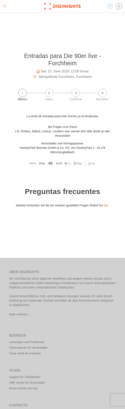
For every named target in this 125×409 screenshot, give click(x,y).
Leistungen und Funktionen (27, 342)
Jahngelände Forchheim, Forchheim (62, 76)
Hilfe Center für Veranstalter (27, 382)
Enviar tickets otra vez (23, 388)
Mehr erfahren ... (20, 314)
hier (106, 205)
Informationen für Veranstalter (28, 347)
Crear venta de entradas (25, 353)
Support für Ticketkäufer (24, 377)
